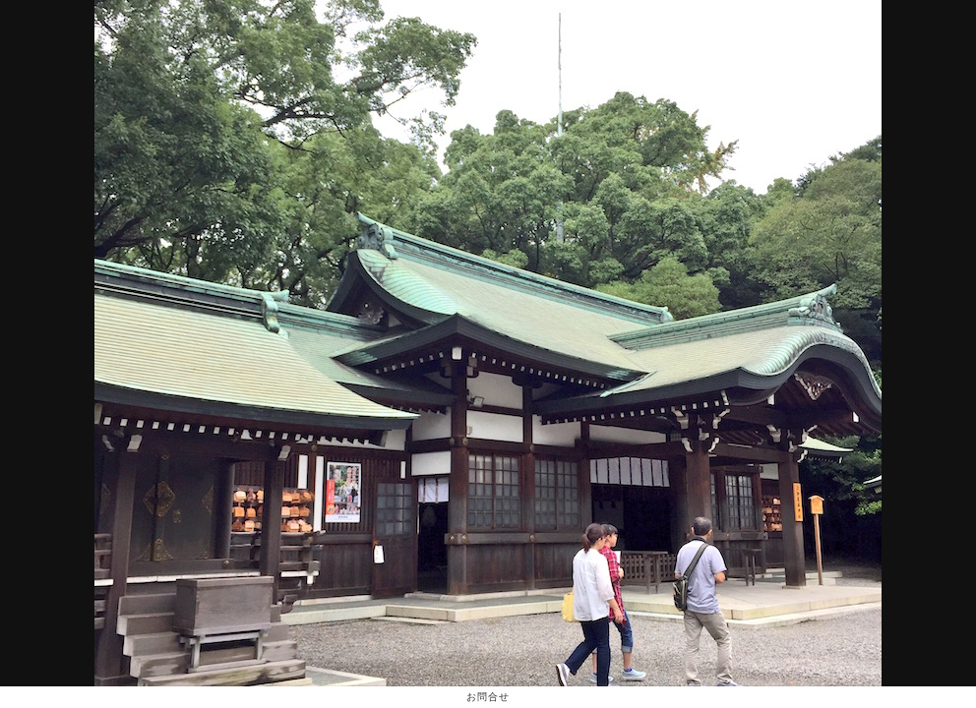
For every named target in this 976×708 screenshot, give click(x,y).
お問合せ (487, 696)
